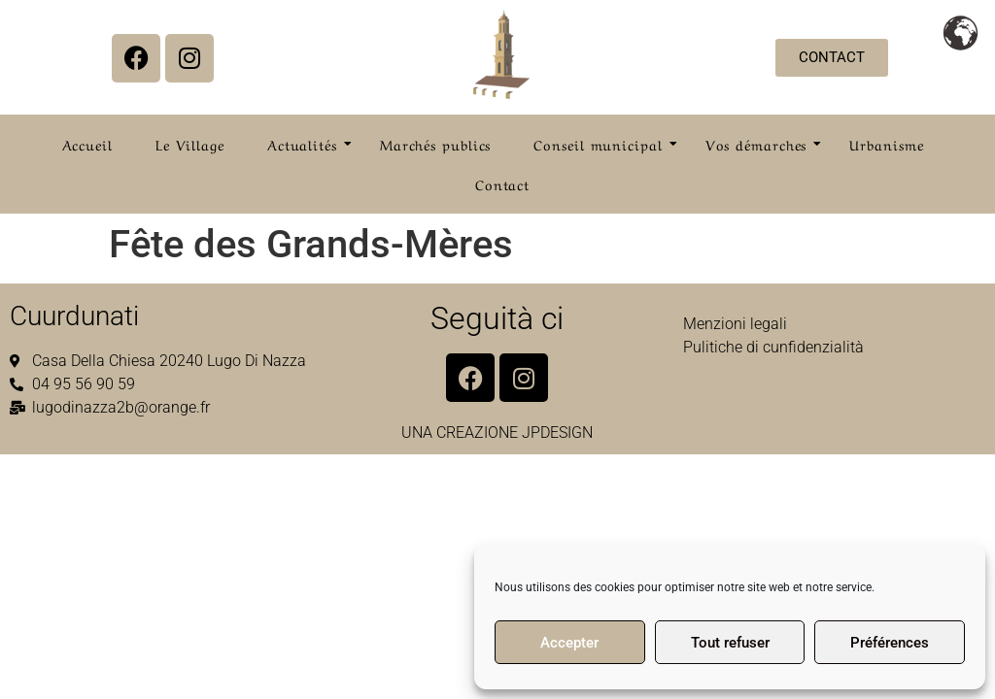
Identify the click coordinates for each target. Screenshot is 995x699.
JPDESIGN (557, 432)
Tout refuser (730, 642)
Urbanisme (886, 143)
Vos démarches (762, 143)
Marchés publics (436, 143)
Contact (502, 183)
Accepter (569, 642)
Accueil (87, 143)
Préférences (889, 642)
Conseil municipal (603, 143)
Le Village (189, 143)
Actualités (308, 143)
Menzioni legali (735, 324)
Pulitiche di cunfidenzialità (773, 347)
